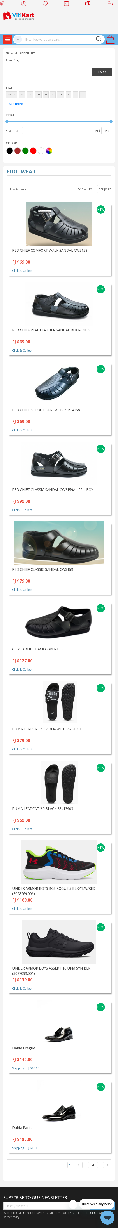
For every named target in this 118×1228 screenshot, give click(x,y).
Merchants (89, 4)
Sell (110, 4)
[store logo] (18, 15)
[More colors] (49, 151)
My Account (25, 4)
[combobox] (63, 39)
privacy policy (11, 1217)
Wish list (46, 4)
